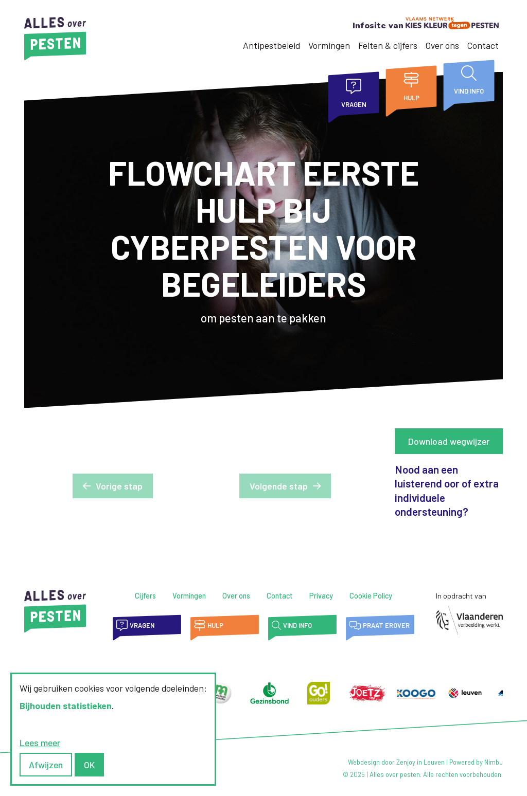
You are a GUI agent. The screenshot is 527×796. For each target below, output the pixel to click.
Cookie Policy (370, 595)
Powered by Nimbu (476, 762)
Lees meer (40, 742)
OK (89, 764)
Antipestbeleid (271, 45)
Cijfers (145, 595)
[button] (113, 486)
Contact (483, 45)
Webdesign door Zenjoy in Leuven (396, 762)
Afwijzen (46, 764)
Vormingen (329, 45)
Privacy (321, 595)
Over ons (442, 45)
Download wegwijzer (448, 441)
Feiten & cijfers (387, 45)
